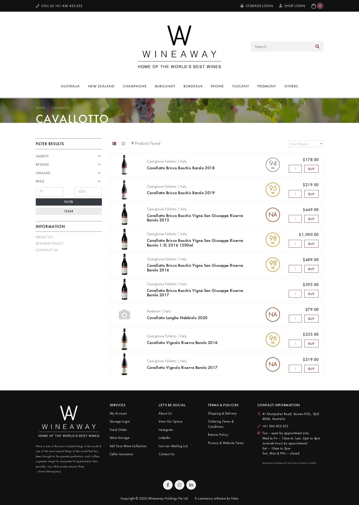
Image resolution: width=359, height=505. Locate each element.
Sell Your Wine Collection (128, 446)
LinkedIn (164, 438)
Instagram (166, 429)
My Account (118, 413)
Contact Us (47, 250)
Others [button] (291, 86)
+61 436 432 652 (275, 426)
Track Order (118, 429)
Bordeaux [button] (193, 86)
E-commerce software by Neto (216, 498)
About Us (44, 237)
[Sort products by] (305, 144)
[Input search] (281, 46)
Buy (311, 168)
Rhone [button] (217, 86)
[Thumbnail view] (123, 143)
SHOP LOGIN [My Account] (292, 6)
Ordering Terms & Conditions (221, 424)
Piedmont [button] (266, 86)
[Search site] (317, 46)
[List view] (114, 143)
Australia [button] (70, 86)
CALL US (59, 6)
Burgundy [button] (165, 86)
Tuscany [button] (240, 86)
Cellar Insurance (121, 454)
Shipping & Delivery (222, 413)
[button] (317, 6)
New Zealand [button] (101, 86)
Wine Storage (120, 438)
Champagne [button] (135, 86)
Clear (68, 211)
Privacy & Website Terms (226, 443)
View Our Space (170, 421)
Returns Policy (49, 243)
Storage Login (257, 6)
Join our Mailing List (173, 446)
